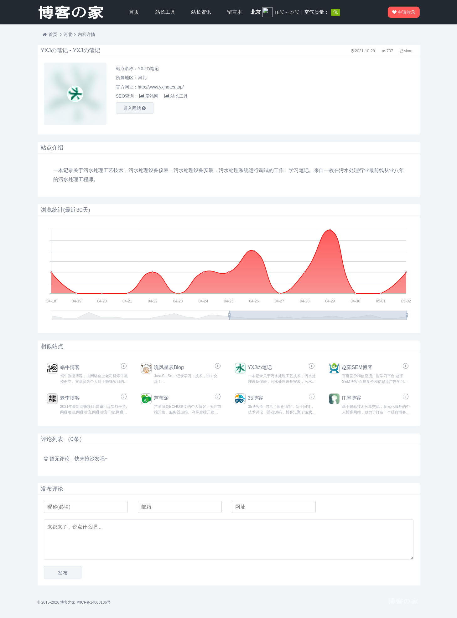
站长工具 (165, 12)
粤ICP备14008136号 (93, 602)
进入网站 (134, 108)
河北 (68, 34)
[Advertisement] (353, 94)
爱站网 (148, 96)
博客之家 (67, 602)
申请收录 (404, 12)
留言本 (234, 12)
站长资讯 (201, 12)
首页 (134, 12)
